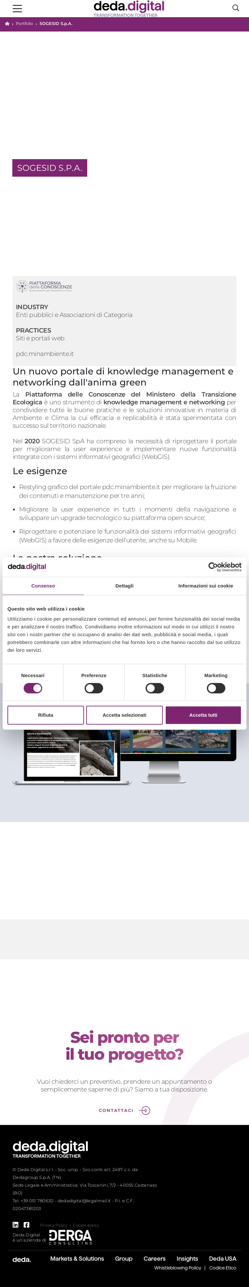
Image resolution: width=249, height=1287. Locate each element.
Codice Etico (222, 1267)
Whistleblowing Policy (177, 1267)
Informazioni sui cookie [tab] (205, 585)
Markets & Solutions (77, 1258)
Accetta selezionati (124, 715)
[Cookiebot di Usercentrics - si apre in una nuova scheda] (213, 567)
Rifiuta (45, 715)
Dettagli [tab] (124, 585)
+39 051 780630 (37, 1200)
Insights (187, 1258)
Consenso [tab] (43, 585)
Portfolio (24, 23)
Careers (155, 1258)
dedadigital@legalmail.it (84, 1200)
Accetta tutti (203, 715)
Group (124, 1258)
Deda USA (222, 1258)
